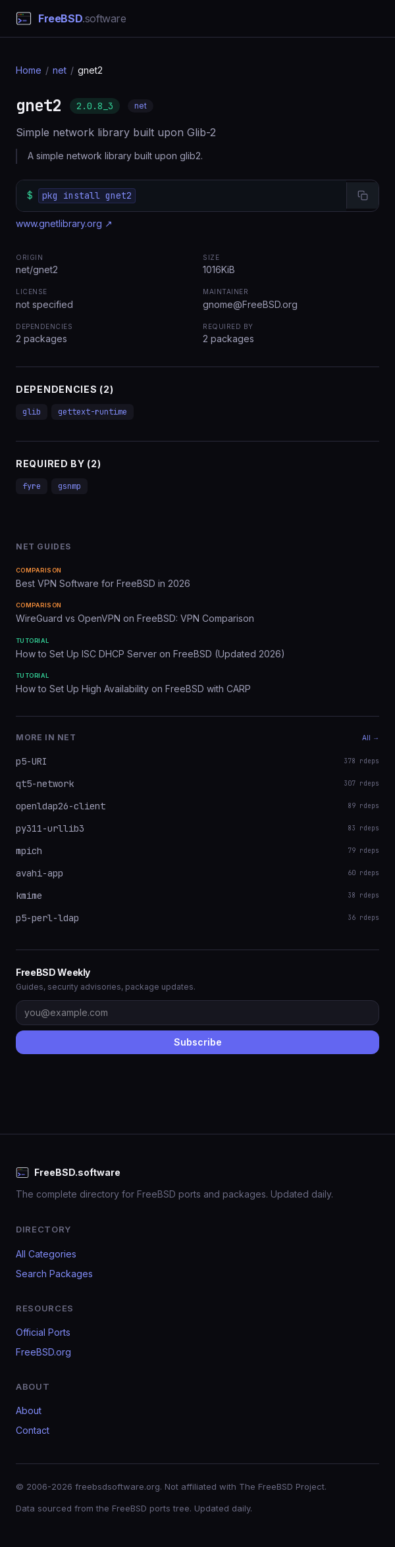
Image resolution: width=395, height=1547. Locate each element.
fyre (31, 486)
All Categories (46, 1253)
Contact (32, 1430)
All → (370, 738)
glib (31, 412)
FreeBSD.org (43, 1351)
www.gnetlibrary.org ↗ (64, 223)
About (28, 1410)
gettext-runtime (92, 412)
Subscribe (198, 1042)
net (59, 70)
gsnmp (69, 486)
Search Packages (54, 1273)
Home (28, 70)
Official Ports (43, 1332)
